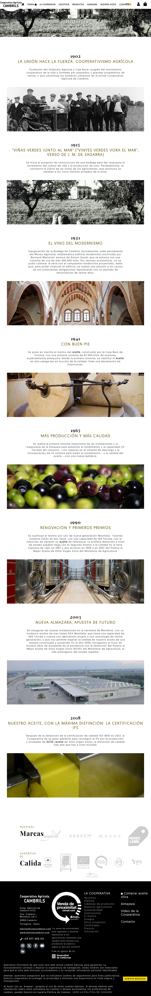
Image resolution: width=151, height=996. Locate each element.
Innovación (91, 931)
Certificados (92, 925)
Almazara (92, 5)
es (128, 4)
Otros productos (95, 922)
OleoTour (64, 5)
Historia (89, 901)
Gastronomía (92, 913)
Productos (78, 5)
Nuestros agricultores (98, 907)
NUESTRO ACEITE (108, 5)
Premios (89, 929)
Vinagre (89, 919)
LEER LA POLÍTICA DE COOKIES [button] (92, 992)
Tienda (32, 4)
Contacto (124, 5)
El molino (90, 916)
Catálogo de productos (99, 904)
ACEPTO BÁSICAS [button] (135, 979)
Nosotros (90, 898)
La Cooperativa (48, 5)
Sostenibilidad (93, 910)
